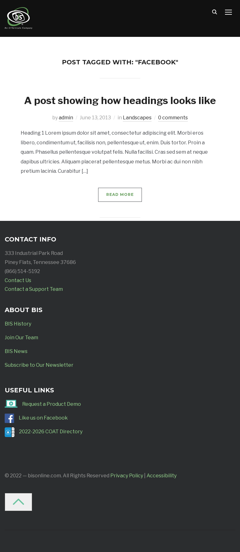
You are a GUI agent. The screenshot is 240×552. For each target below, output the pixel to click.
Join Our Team (21, 338)
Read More (120, 194)
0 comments (173, 118)
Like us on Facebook (43, 418)
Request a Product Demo (51, 404)
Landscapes (137, 118)
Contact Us (18, 280)
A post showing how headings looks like (120, 100)
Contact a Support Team (34, 289)
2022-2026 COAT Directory (50, 432)
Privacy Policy (126, 476)
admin (66, 118)
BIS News (16, 351)
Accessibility (162, 476)
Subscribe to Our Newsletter (39, 365)
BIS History (18, 324)
